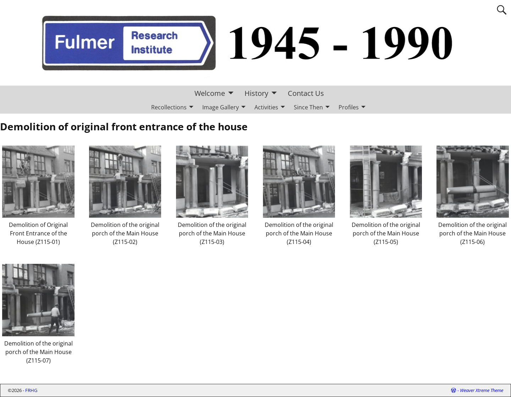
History (256, 93)
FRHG (31, 390)
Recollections (169, 107)
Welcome (209, 93)
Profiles (349, 107)
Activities (266, 107)
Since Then (308, 107)
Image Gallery (220, 107)
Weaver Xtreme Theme (481, 390)
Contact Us (306, 93)
